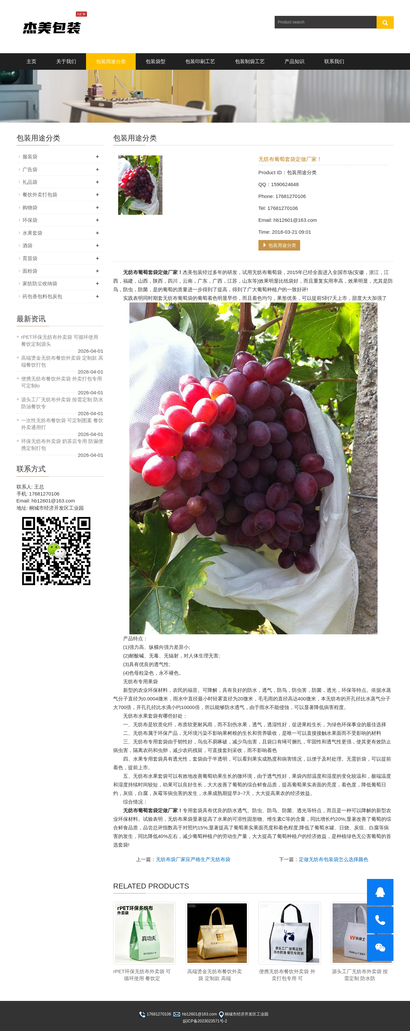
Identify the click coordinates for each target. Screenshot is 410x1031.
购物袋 (30, 207)
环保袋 (30, 220)
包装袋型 (155, 61)
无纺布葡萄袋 (178, 298)
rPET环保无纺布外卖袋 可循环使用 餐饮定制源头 (59, 340)
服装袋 (30, 156)
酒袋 (27, 245)
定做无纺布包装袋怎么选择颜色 (333, 859)
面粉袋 (30, 271)
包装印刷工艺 (200, 61)
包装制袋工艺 (250, 61)
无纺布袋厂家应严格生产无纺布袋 (193, 859)
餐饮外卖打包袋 (40, 194)
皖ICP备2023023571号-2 (205, 1021)
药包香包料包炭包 (42, 296)
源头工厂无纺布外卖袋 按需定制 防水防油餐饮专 (62, 403)
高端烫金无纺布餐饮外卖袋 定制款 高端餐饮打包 (62, 361)
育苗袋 (30, 258)
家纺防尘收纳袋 (40, 283)
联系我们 (334, 61)
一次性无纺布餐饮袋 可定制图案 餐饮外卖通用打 (62, 423)
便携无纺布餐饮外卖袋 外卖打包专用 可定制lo (61, 382)
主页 (31, 61)
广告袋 (30, 169)
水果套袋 (32, 233)
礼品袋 (30, 182)
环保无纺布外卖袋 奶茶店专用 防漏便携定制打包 (62, 444)
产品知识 (294, 61)
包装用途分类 (111, 61)
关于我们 (66, 61)
